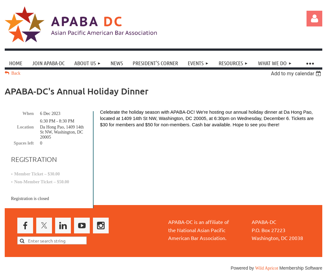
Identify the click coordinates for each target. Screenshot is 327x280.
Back (15, 73)
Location (25, 127)
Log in (314, 18)
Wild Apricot (266, 268)
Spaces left (24, 143)
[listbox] (296, 73)
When (28, 113)
